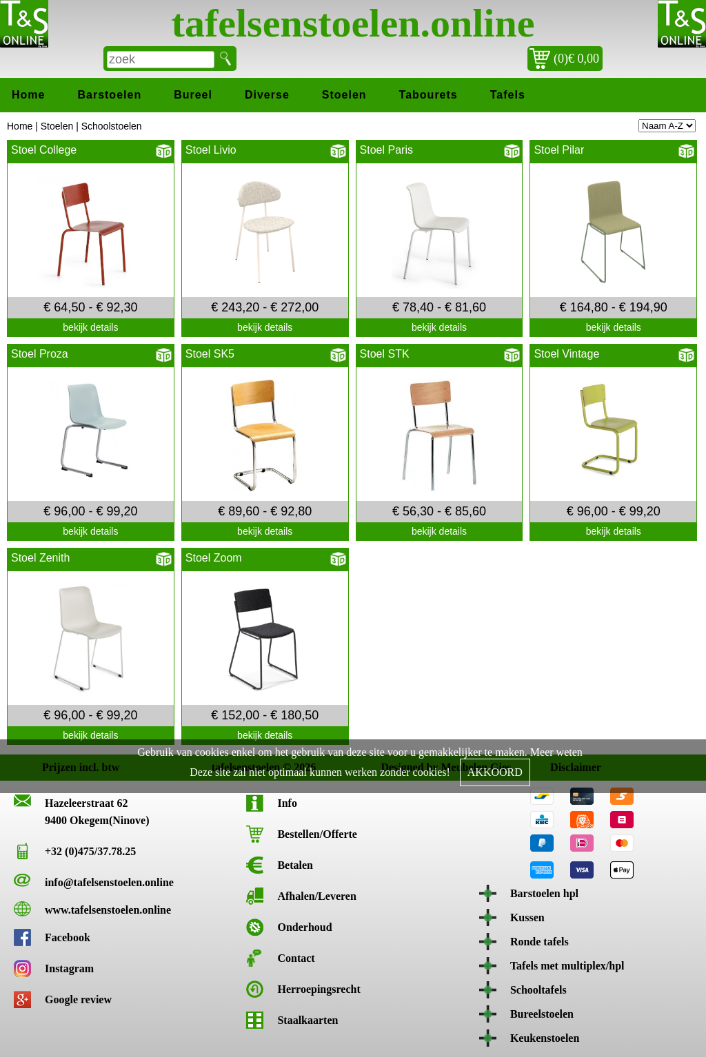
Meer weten (556, 752)
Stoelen (344, 95)
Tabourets (428, 95)
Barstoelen (109, 95)
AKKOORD (495, 772)
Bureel (193, 95)
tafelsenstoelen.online (353, 23)
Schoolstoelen (111, 126)
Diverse (267, 95)
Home (28, 95)
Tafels (507, 95)
